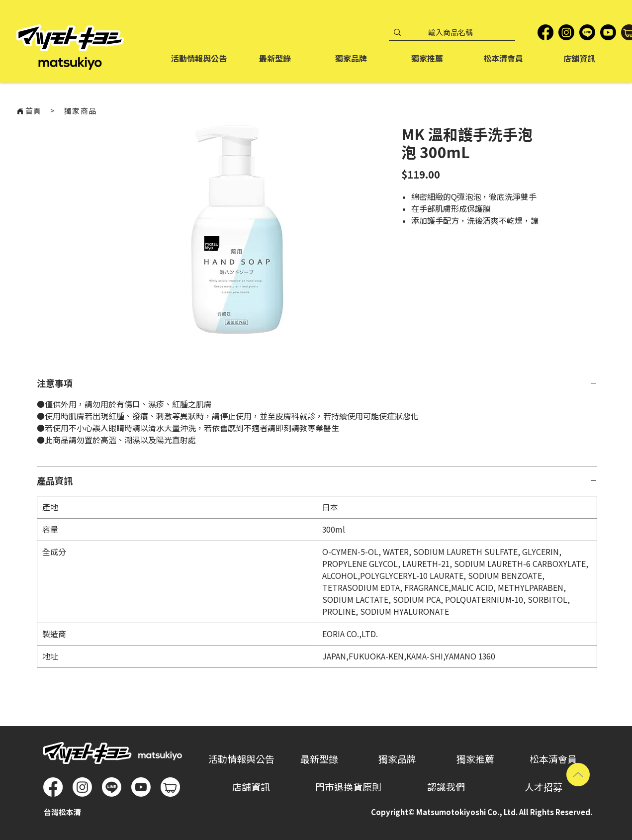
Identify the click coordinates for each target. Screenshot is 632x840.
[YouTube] (608, 32)
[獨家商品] (80, 110)
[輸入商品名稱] (450, 32)
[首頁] (28, 110)
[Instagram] (566, 32)
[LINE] (587, 32)
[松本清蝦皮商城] (170, 787)
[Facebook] (545, 32)
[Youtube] (141, 787)
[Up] (578, 774)
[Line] (111, 787)
